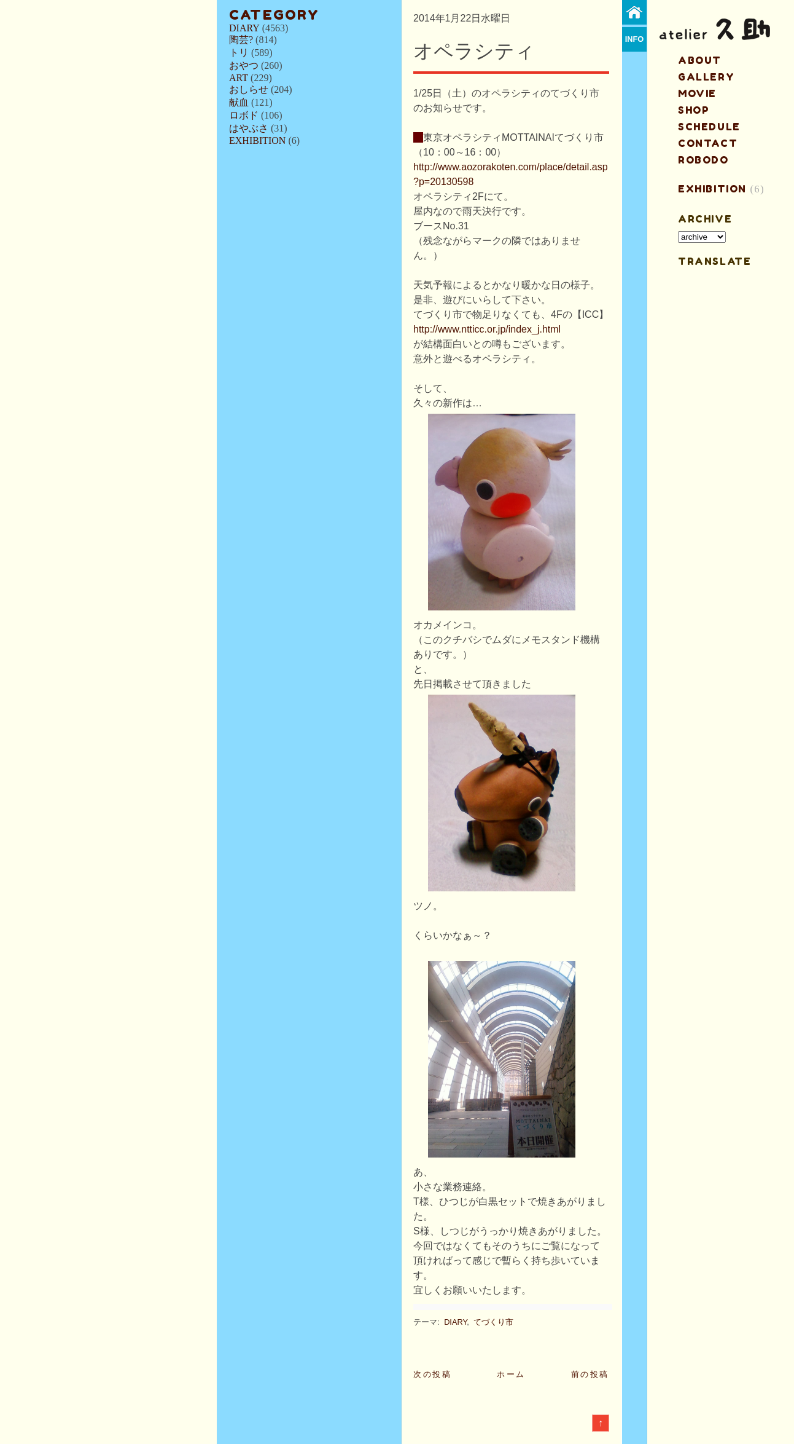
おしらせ (248, 89)
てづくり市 (493, 1322)
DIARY (244, 28)
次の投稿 (432, 1374)
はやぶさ (248, 128)
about (700, 60)
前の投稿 (590, 1374)
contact (708, 143)
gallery (706, 77)
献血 (239, 102)
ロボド (244, 115)
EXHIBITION (257, 140)
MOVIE (697, 93)
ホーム (511, 1374)
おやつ (244, 65)
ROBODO (703, 160)
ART (238, 78)
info (634, 39)
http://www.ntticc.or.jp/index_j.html (487, 329)
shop (693, 110)
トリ (239, 52)
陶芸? (241, 39)
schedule (709, 126)
